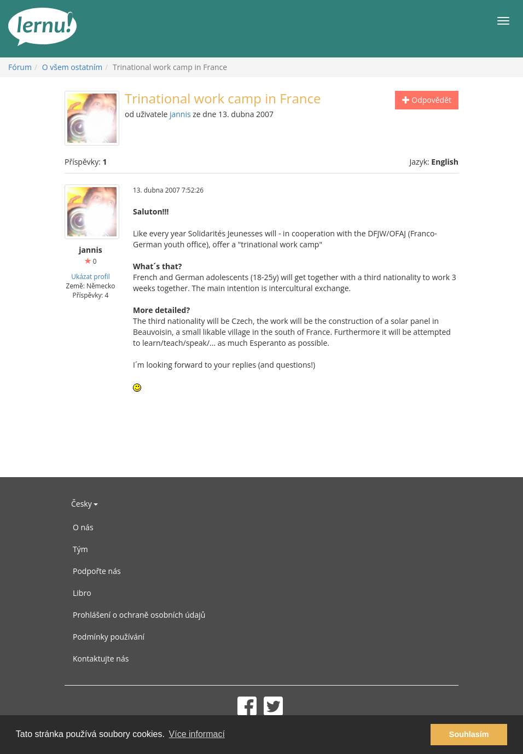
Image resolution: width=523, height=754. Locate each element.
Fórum (20, 67)
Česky (84, 503)
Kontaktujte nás (101, 658)
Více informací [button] (197, 734)
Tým (80, 549)
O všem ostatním (72, 67)
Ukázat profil (90, 276)
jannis (180, 114)
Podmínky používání (108, 636)
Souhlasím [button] (469, 734)
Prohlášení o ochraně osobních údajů (139, 615)
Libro (82, 593)
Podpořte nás (97, 571)
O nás (83, 527)
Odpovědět (426, 100)
